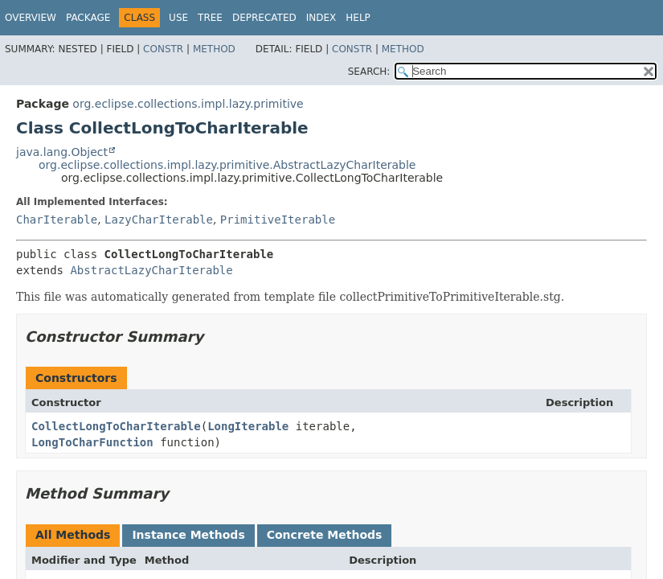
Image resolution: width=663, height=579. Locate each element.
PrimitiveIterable (277, 219)
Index (321, 17)
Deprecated (264, 17)
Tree (210, 17)
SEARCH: (369, 71)
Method (214, 49)
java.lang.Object (62, 152)
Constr (163, 49)
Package (88, 17)
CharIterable (56, 219)
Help (358, 17)
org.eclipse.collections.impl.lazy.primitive (187, 103)
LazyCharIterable (158, 219)
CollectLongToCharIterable (116, 426)
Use (178, 17)
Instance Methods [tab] (188, 534)
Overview (30, 17)
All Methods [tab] (72, 534)
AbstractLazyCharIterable (151, 270)
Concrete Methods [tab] (325, 534)
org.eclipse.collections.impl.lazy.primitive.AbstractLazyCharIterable (227, 164)
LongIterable (248, 426)
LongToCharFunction (92, 442)
